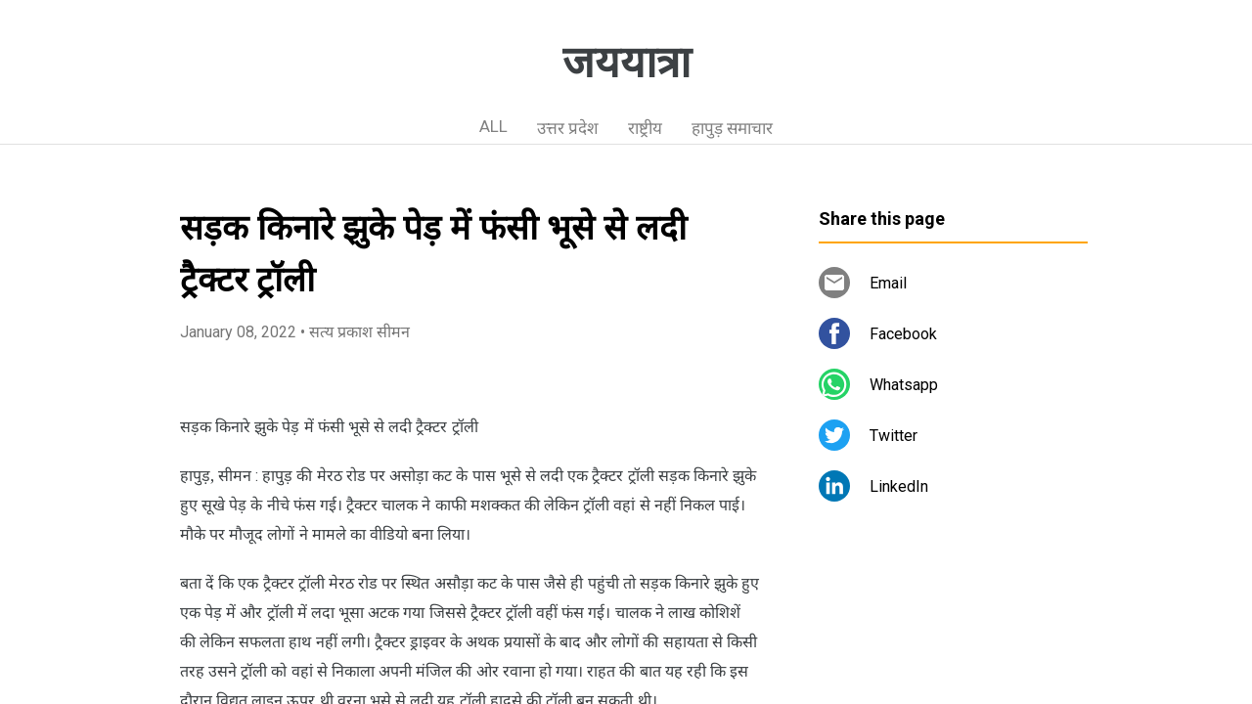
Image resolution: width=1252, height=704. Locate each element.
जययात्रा (626, 62)
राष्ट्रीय (645, 128)
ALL (493, 126)
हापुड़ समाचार (732, 128)
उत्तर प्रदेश (568, 128)
